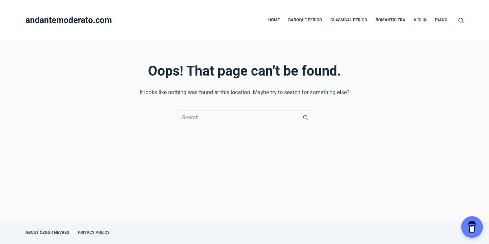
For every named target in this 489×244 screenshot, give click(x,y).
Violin (420, 20)
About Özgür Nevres (47, 232)
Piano (441, 20)
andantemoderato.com (68, 20)
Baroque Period (305, 20)
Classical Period (348, 20)
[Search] (461, 20)
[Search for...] (238, 117)
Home (274, 20)
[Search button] (305, 117)
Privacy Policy (94, 232)
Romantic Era (390, 20)
